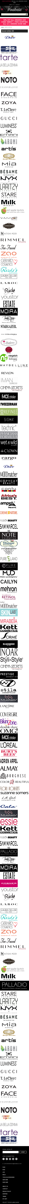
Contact (18, 4)
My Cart (5, 1198)
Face (4, 1167)
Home (2, 27)
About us (11, 4)
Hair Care (5, 1182)
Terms (4, 1196)
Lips (4, 1172)
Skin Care (5, 1179)
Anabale (15, 9)
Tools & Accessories (8, 1177)
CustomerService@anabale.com (12, 1163)
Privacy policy (7, 1191)
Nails (4, 1174)
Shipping (5, 1193)
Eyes (4, 1169)
